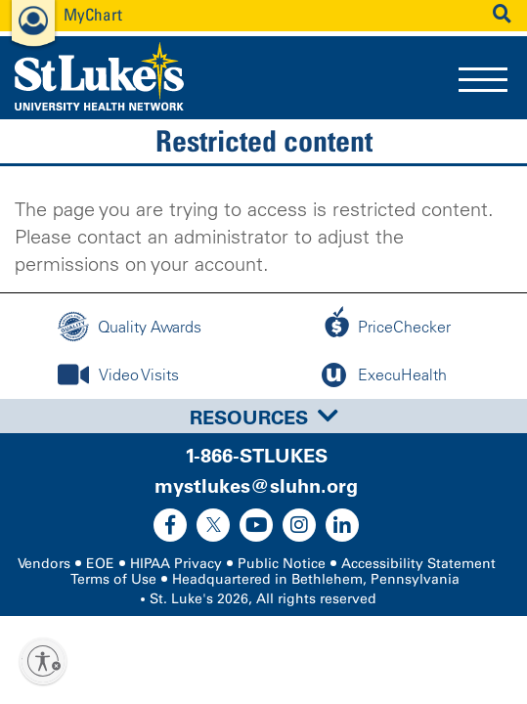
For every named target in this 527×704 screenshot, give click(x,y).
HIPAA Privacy (176, 563)
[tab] (263, 416)
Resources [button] (264, 417)
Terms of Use (113, 579)
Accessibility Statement (418, 563)
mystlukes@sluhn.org (256, 486)
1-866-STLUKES (256, 455)
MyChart (93, 14)
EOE (100, 563)
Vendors (44, 563)
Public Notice (282, 563)
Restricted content (264, 140)
